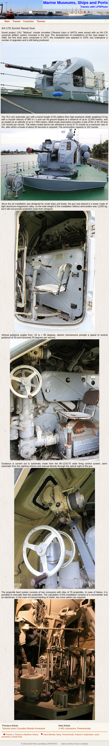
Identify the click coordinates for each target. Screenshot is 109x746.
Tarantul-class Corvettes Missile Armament (23, 728)
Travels (16, 21)
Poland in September (84, 734)
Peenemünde (68, 734)
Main (7, 21)
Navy (58, 734)
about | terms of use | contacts (74, 744)
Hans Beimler (49, 734)
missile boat (16, 737)
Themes (41, 21)
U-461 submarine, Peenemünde (74, 728)
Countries (28, 21)
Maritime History (31, 734)
